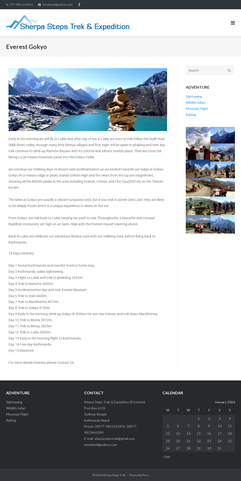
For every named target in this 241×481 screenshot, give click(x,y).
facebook (79, 4)
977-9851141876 (21, 4)
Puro (145, 475)
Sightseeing (194, 96)
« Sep (166, 457)
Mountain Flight (197, 109)
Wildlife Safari (195, 102)
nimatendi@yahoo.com (57, 4)
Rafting (191, 115)
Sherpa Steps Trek (114, 475)
